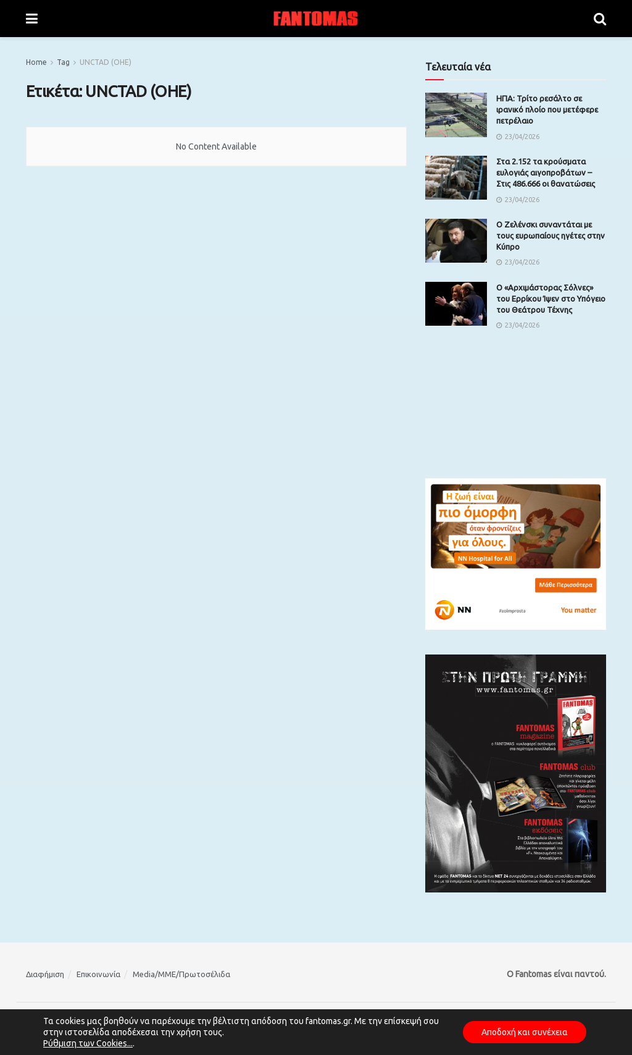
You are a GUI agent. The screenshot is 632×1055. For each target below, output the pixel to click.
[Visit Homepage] (316, 18)
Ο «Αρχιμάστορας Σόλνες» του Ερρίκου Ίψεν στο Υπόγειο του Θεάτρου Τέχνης (550, 298)
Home (36, 62)
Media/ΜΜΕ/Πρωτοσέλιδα (181, 974)
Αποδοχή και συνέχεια (524, 1032)
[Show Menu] (32, 18)
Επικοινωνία (98, 974)
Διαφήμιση (45, 974)
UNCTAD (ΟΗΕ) (105, 62)
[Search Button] (600, 18)
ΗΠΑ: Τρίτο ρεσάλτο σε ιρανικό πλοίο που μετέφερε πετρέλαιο (547, 109)
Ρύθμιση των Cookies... (88, 1043)
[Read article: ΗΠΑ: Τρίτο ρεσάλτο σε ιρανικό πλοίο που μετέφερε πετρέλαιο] (456, 115)
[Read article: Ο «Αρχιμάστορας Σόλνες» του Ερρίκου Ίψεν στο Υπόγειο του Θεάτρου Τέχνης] (456, 304)
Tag (63, 62)
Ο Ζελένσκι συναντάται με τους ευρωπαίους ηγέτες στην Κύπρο (550, 235)
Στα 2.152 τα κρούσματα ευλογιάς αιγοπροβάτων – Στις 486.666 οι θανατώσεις (545, 172)
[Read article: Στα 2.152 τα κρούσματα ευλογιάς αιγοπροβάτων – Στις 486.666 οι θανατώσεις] (456, 178)
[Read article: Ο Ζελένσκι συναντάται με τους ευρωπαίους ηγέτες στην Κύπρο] (456, 241)
